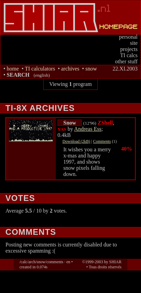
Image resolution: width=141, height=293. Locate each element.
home (13, 69)
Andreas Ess (88, 129)
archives (70, 69)
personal (128, 37)
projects (129, 49)
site (134, 43)
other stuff (126, 61)
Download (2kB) (76, 141)
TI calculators (40, 69)
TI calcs (129, 55)
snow (91, 69)
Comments (102, 141)
